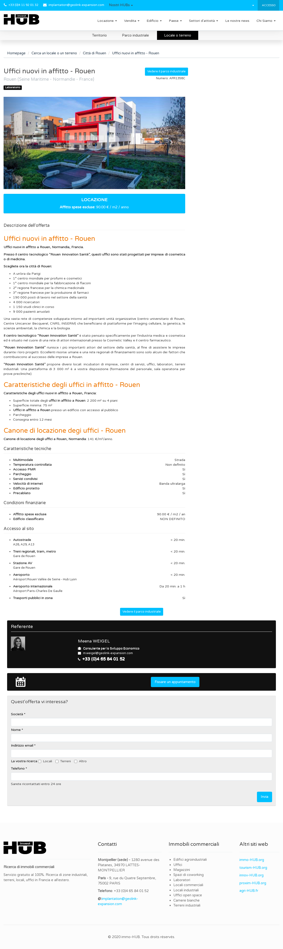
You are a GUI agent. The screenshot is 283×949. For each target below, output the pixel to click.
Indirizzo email (22, 746)
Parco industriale (135, 35)
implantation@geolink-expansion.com (76, 5)
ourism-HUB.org (254, 867)
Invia (264, 797)
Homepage (16, 53)
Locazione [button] (107, 21)
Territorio (99, 35)
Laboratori (181, 880)
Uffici (177, 865)
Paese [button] (175, 21)
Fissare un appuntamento (175, 682)
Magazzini (181, 870)
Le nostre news (237, 21)
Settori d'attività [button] (203, 21)
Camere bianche (186, 900)
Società (17, 714)
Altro (80, 761)
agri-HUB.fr (248, 891)
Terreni (63, 761)
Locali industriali (186, 890)
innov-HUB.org (251, 875)
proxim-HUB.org (252, 883)
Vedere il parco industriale (166, 71)
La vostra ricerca (24, 761)
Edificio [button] (154, 21)
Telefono (18, 769)
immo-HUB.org (251, 860)
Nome (16, 730)
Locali (45, 761)
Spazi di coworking (188, 875)
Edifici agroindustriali (190, 859)
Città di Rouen (94, 53)
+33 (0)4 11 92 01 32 (23, 5)
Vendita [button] (131, 21)
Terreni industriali (186, 905)
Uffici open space (187, 895)
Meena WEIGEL (94, 641)
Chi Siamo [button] (266, 21)
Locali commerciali (188, 885)
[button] (121, 5)
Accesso (268, 5)
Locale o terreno (177, 35)
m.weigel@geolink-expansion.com (108, 653)
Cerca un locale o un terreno (54, 53)
